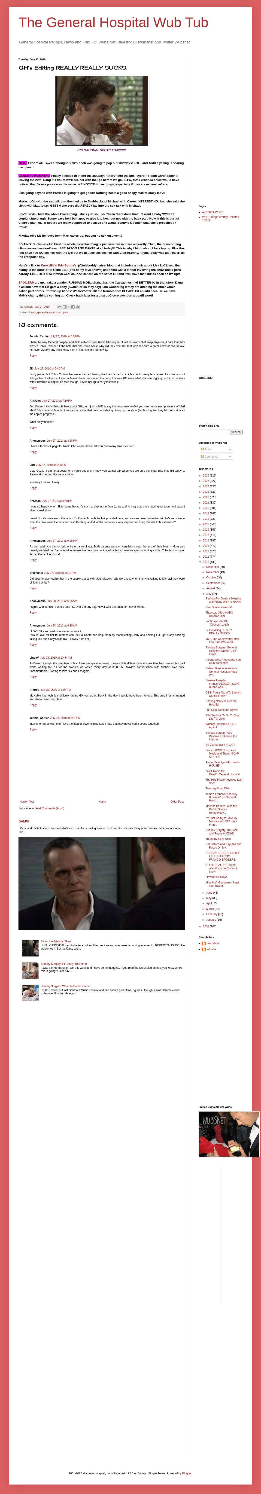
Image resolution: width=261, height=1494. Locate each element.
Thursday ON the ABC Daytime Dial (219, 614)
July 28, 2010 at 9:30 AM (62, 625)
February (212, 914)
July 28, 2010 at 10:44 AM (56, 657)
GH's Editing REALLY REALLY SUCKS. (219, 632)
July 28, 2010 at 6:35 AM (62, 601)
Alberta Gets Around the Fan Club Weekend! (223, 661)
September (213, 583)
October (211, 577)
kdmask (211, 949)
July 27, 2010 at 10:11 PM (60, 572)
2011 (206, 556)
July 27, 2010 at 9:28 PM (62, 540)
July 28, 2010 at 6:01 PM (65, 718)
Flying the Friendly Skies (56, 941)
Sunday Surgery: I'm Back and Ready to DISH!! (221, 831)
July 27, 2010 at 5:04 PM (65, 336)
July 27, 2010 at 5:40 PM (49, 368)
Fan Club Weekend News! (222, 710)
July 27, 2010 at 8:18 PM (62, 440)
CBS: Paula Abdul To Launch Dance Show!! (223, 694)
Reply (33, 355)
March (210, 908)
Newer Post (27, 801)
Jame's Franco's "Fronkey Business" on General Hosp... (221, 797)
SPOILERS (26, 282)
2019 (206, 513)
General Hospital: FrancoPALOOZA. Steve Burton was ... (222, 684)
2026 (206, 475)
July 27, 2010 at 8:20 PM (51, 465)
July (209, 594)
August (211, 588)
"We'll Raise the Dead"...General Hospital (223, 773)
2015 (206, 535)
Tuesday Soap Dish (218, 788)
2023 (206, 491)
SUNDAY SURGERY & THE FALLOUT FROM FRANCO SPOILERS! (223, 856)
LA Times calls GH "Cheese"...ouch (217, 623)
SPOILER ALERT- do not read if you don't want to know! (222, 868)
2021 (206, 502)
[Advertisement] (217, 127)
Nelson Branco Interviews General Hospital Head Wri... (221, 672)
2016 (206, 529)
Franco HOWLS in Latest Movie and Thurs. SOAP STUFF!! (222, 754)
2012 (206, 551)
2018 (206, 518)
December (213, 566)
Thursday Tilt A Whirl (218, 838)
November (213, 572)
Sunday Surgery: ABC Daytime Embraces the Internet (221, 736)
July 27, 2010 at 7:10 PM (57, 400)
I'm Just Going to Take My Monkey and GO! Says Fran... (221, 821)
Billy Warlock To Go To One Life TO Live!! (222, 717)
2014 (206, 540)
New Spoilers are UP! (219, 607)
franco (32, 312)
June (209, 892)
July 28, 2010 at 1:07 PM (55, 689)
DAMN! (23, 821)
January (211, 919)
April (209, 903)
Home (102, 801)
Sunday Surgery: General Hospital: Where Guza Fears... (221, 651)
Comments (209, 456)
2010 (206, 562)
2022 (206, 497)
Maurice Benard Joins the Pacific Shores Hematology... (221, 809)
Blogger (187, 1473)
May (209, 898)
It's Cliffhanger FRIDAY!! (220, 744)
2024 (206, 486)
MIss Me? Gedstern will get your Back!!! (222, 884)
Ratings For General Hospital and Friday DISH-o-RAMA (223, 600)
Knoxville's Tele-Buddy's (58, 265)
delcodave (213, 943)
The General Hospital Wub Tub (113, 22)
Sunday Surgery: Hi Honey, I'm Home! (64, 963)
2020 (206, 508)
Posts (206, 449)
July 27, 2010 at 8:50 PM (57, 501)
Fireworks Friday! (216, 877)
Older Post (177, 801)
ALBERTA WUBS (212, 212)
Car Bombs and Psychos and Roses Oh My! (223, 846)
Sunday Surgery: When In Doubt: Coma (65, 986)
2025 (206, 481)
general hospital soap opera (52, 312)
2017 (206, 524)
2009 (206, 926)
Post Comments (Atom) (49, 808)
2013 (206, 545)
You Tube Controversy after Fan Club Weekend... (222, 640)
